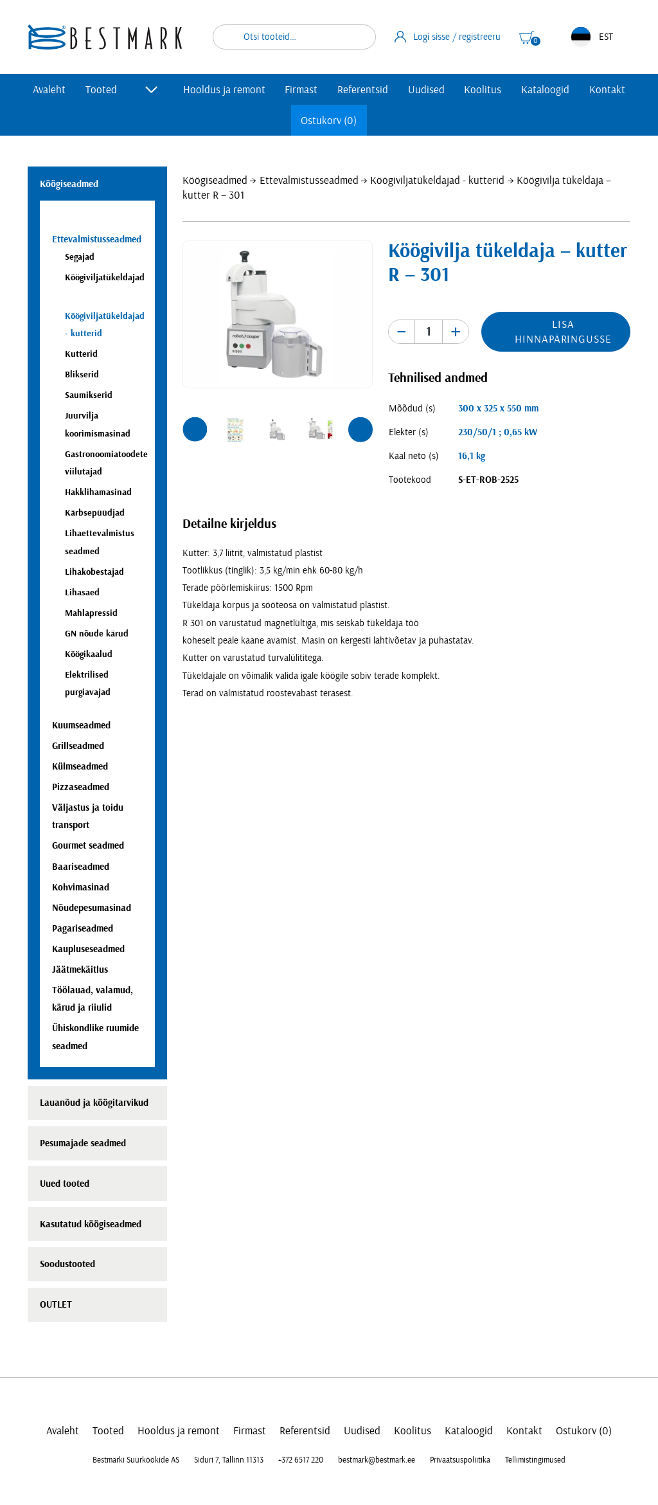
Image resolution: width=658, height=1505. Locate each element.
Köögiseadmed (214, 180)
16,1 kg (471, 456)
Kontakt (607, 89)
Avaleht (49, 89)
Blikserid (82, 374)
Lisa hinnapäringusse (563, 332)
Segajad (79, 257)
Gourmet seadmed (88, 846)
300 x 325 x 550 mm (498, 408)
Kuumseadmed (81, 725)
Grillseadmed (78, 746)
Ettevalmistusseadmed (309, 180)
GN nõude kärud (97, 633)
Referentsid (362, 89)
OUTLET (56, 1305)
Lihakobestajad (94, 572)
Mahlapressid (91, 613)
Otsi (358, 37)
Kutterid (81, 354)
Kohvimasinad (80, 887)
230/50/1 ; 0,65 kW (497, 432)
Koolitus (482, 89)
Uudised (426, 89)
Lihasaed (82, 592)
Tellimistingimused (535, 1459)
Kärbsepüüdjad (95, 513)
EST (592, 37)
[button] (194, 429)
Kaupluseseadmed (88, 949)
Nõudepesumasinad (91, 908)
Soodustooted (67, 1264)
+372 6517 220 (300, 1459)
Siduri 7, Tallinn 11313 (228, 1459)
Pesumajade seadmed (83, 1143)
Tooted (101, 89)
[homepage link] (105, 37)
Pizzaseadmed (80, 787)
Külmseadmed (80, 766)
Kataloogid (545, 89)
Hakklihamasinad (98, 492)
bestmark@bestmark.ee (376, 1459)
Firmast (301, 89)
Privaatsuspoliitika (460, 1459)
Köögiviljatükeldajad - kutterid (437, 180)
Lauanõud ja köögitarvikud (94, 1103)
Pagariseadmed (82, 928)
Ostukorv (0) (329, 120)
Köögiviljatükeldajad (105, 277)
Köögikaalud (88, 654)
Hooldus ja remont (224, 89)
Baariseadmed (80, 867)
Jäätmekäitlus (80, 970)
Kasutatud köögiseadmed (90, 1224)
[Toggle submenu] (151, 89)
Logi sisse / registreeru (448, 36)
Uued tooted (64, 1184)
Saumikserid (88, 395)
